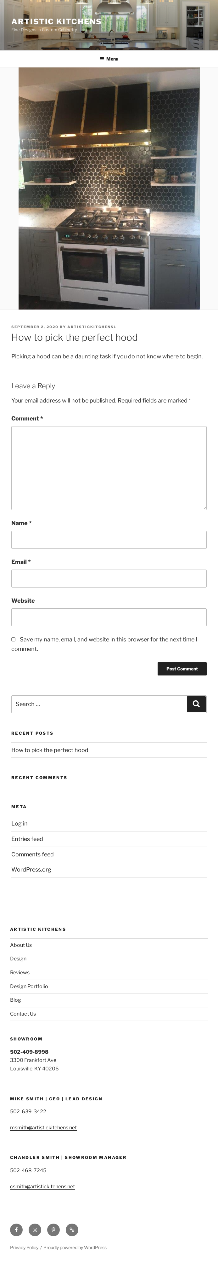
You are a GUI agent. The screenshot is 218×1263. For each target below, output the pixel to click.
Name (21, 523)
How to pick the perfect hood (49, 750)
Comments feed (32, 854)
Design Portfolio (29, 986)
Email (21, 562)
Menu (109, 58)
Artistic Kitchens (56, 21)
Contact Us (23, 1014)
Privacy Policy (24, 1247)
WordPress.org (31, 869)
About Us (21, 945)
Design (18, 959)
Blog (15, 1000)
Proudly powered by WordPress (75, 1247)
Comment (27, 418)
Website (23, 600)
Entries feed (27, 839)
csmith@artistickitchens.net (42, 1187)
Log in (19, 823)
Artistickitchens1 (91, 327)
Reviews (20, 973)
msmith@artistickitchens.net (43, 1128)
